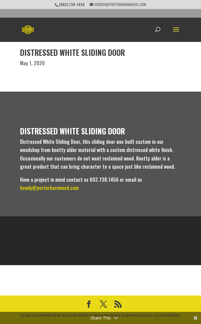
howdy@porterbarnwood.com (49, 187)
